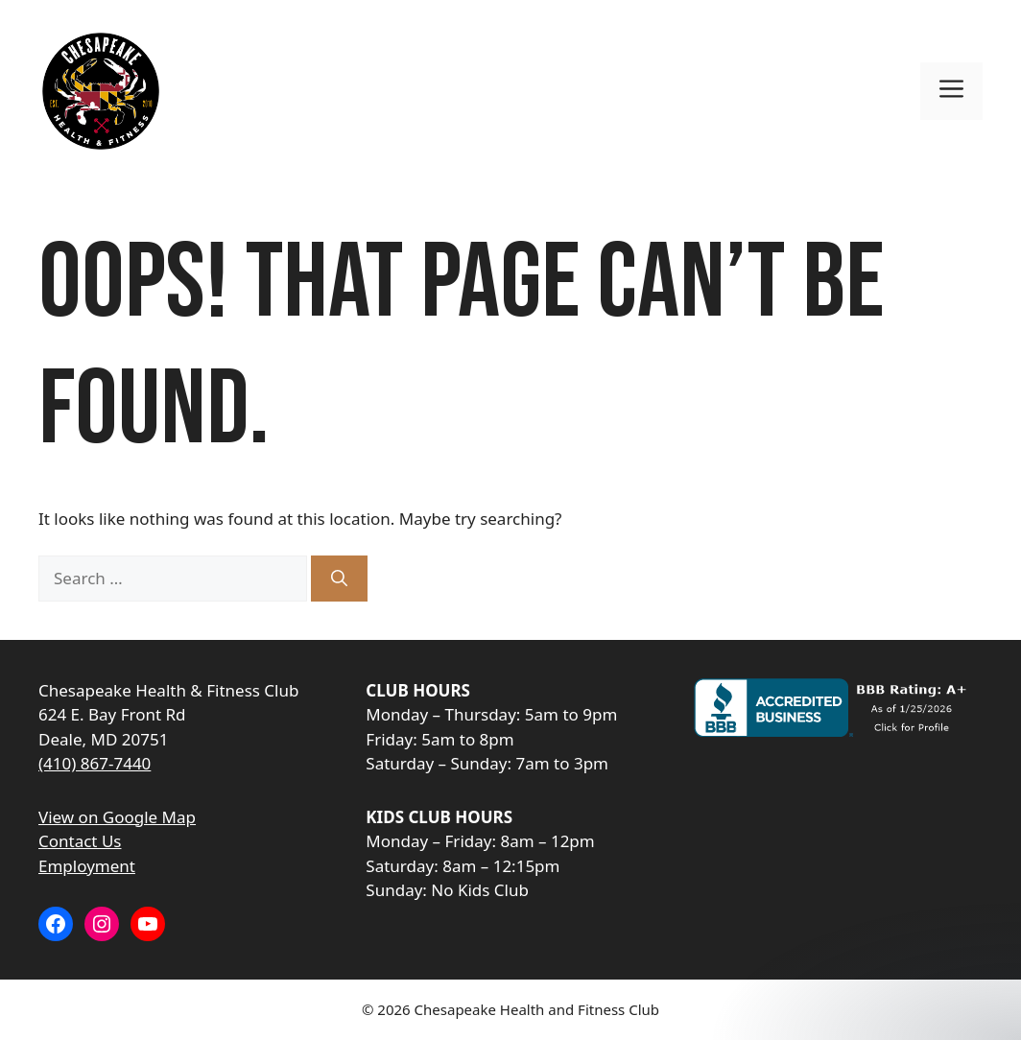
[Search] (339, 578)
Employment (86, 866)
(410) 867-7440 (94, 763)
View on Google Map (117, 817)
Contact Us (80, 841)
